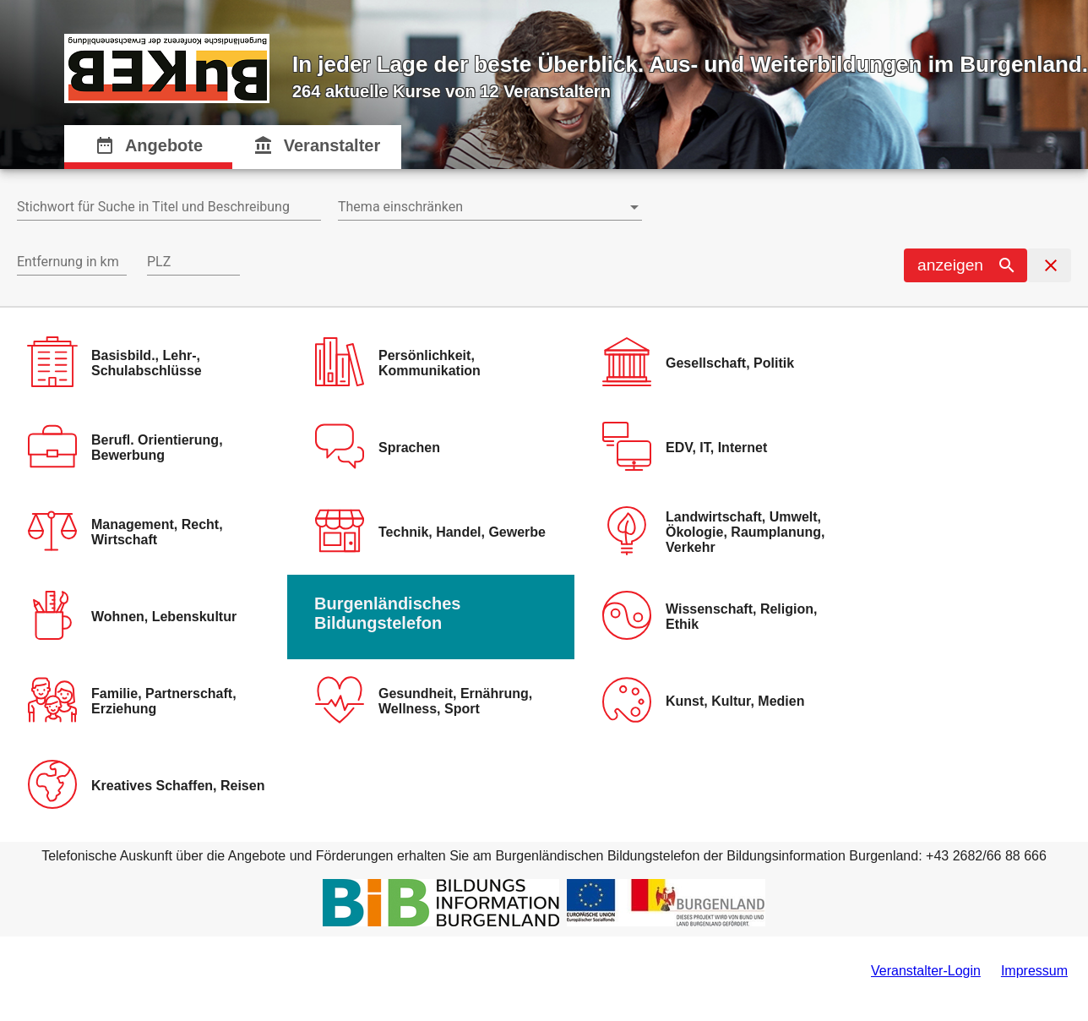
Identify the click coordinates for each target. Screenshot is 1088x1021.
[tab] (148, 147)
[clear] (1049, 265)
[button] (965, 265)
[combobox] (169, 207)
